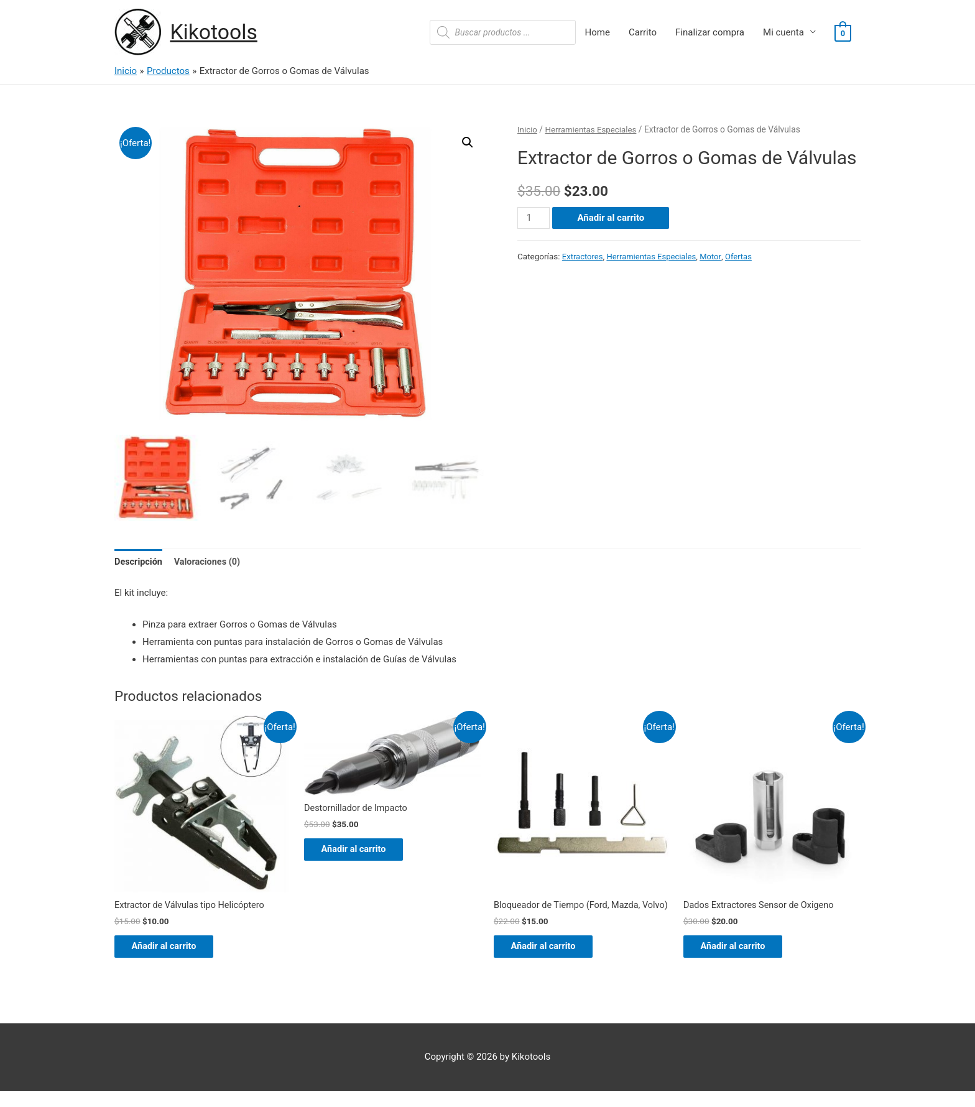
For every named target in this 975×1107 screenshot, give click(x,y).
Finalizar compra (709, 33)
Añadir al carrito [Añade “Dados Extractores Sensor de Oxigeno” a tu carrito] (741, 949)
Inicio (527, 130)
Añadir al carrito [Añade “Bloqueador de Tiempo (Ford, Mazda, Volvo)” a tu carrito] (552, 960)
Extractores (583, 257)
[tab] (139, 562)
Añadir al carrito (611, 218)
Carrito (643, 33)
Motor (715, 257)
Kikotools (215, 32)
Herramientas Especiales (593, 130)
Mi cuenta (783, 33)
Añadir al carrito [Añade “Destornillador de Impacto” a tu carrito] (362, 852)
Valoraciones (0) (210, 561)
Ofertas (745, 257)
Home (597, 33)
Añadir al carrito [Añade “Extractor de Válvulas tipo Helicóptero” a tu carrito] (172, 949)
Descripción (139, 561)
